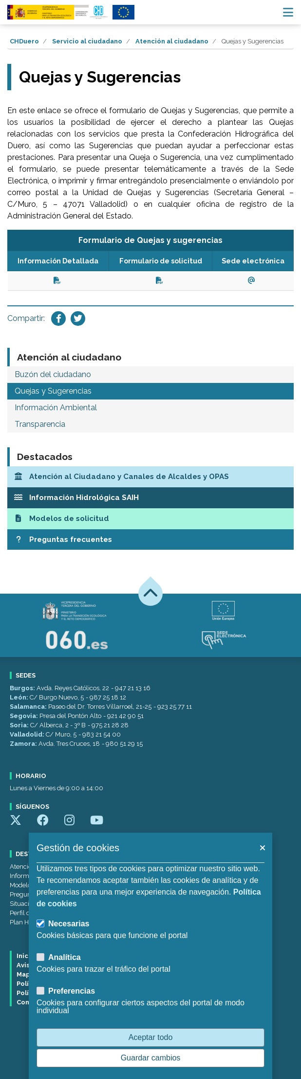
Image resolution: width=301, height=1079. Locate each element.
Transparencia (40, 424)
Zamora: (24, 743)
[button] (262, 848)
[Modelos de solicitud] (150, 518)
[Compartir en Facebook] (58, 318)
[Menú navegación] (288, 12)
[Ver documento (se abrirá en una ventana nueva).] (58, 280)
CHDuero (24, 41)
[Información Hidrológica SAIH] (150, 497)
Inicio (26, 955)
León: (20, 697)
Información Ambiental (56, 407)
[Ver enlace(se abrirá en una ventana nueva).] (253, 280)
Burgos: (23, 688)
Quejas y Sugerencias (53, 391)
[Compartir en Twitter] (78, 318)
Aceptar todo (151, 1037)
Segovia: (24, 715)
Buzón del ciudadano (53, 374)
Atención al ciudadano (171, 41)
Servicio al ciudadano (87, 41)
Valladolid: (28, 734)
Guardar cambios (151, 1058)
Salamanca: (29, 706)
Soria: (20, 725)
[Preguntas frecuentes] (150, 539)
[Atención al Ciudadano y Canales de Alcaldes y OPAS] (150, 476)
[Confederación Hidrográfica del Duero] (58, 12)
